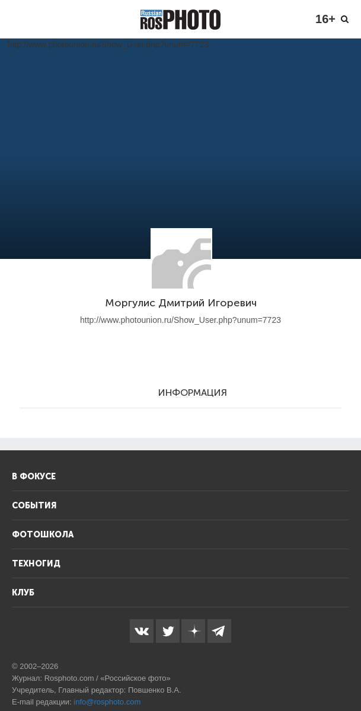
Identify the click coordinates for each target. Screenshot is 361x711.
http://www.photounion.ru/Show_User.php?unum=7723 (180, 320)
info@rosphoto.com (107, 701)
